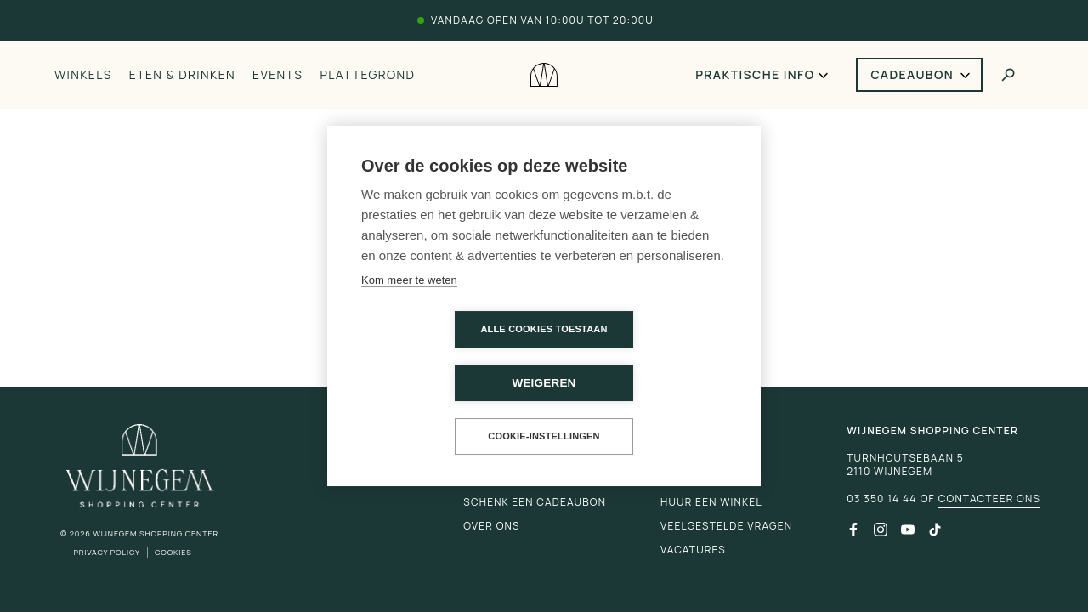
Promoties (693, 478)
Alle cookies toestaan (445, 356)
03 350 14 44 (881, 499)
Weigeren (641, 356)
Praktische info (754, 74)
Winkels (83, 74)
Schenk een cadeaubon (534, 502)
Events (277, 74)
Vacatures (693, 549)
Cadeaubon (913, 74)
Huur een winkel (711, 502)
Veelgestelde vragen (726, 525)
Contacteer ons (989, 499)
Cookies (173, 552)
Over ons (491, 525)
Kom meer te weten (409, 307)
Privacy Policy (106, 552)
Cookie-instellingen (544, 410)
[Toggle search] (1008, 74)
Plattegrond (367, 74)
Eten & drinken (182, 74)
